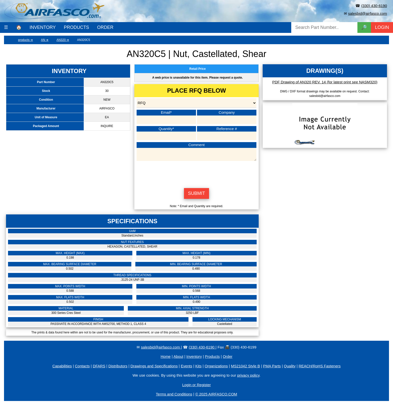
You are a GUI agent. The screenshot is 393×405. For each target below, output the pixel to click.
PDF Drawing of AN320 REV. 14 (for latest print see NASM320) (324, 82)
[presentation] (196, 174)
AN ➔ (44, 40)
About (178, 356)
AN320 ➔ (62, 40)
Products (212, 356)
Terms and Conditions (174, 394)
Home (166, 356)
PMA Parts (272, 366)
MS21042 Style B (245, 366)
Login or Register (196, 385)
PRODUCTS (76, 27)
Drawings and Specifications (154, 366)
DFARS (99, 366)
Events (186, 366)
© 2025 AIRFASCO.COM (216, 394)
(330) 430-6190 (374, 6)
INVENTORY (43, 27)
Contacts (82, 366)
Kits (198, 366)
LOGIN (382, 27)
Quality (290, 366)
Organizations (216, 366)
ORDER (105, 27)
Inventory (194, 356)
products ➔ (25, 40)
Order (227, 356)
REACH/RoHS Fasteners (320, 366)
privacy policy (248, 375)
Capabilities (62, 366)
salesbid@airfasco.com (367, 13)
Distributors (117, 366)
